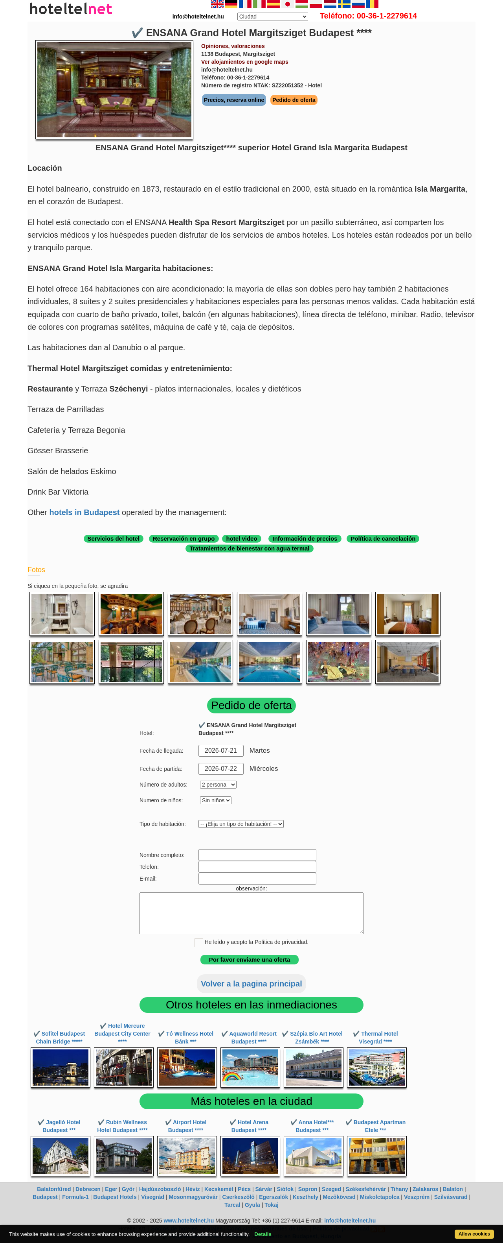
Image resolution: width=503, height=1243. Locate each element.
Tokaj (271, 1205)
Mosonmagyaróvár (193, 1197)
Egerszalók (273, 1197)
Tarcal (232, 1205)
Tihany (399, 1189)
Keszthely (305, 1197)
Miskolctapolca (379, 1197)
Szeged (331, 1189)
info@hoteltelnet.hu (350, 1220)
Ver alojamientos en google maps (244, 62)
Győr (128, 1189)
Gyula (252, 1205)
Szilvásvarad (451, 1197)
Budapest (45, 1197)
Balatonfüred (54, 1189)
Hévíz (192, 1189)
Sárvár (263, 1189)
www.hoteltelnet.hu (188, 1220)
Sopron (308, 1189)
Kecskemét (218, 1189)
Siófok (285, 1189)
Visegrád (152, 1197)
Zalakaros (425, 1189)
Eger (111, 1189)
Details (263, 1234)
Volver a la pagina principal (251, 983)
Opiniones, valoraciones (233, 46)
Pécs (244, 1189)
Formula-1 (75, 1197)
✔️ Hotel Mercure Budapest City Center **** (122, 1034)
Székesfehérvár (366, 1189)
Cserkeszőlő (238, 1197)
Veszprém (417, 1197)
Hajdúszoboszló (160, 1189)
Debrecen (88, 1189)
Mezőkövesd (339, 1197)
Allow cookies (474, 1234)
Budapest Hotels (114, 1197)
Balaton (453, 1189)
